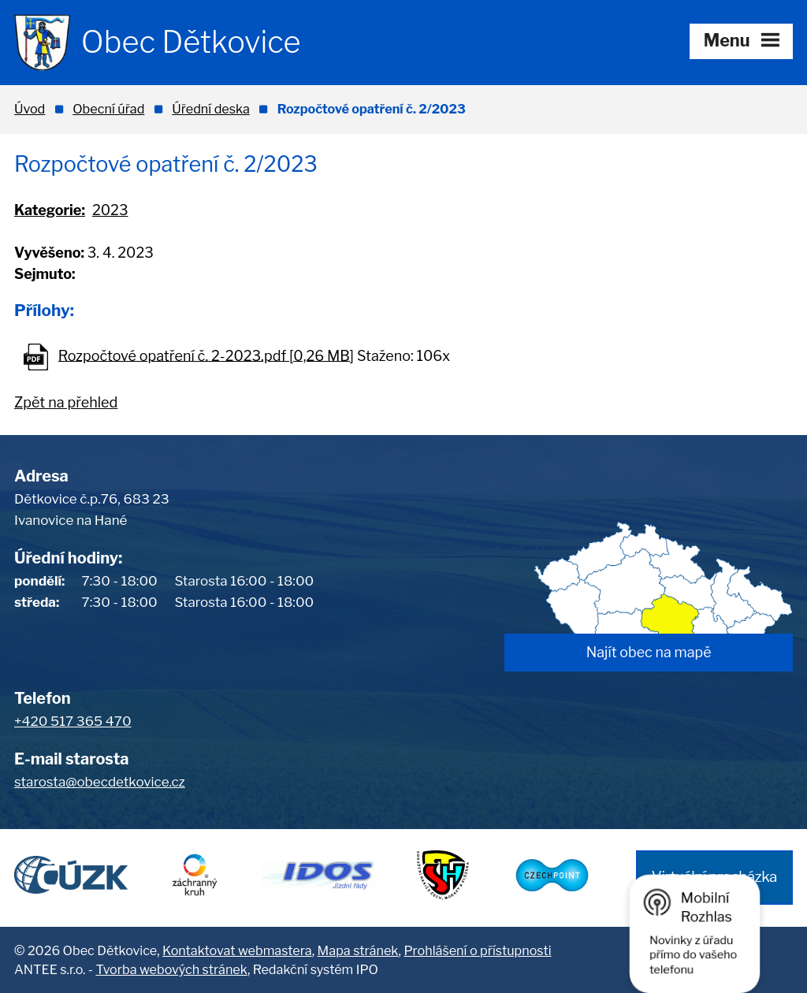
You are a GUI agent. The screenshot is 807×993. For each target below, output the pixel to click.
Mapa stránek (358, 950)
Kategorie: (49, 210)
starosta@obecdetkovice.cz (99, 782)
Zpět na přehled (65, 402)
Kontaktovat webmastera (237, 950)
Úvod (29, 109)
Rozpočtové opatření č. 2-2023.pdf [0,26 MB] (206, 355)
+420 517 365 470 (73, 721)
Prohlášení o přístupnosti (477, 950)
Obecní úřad (108, 109)
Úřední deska (211, 109)
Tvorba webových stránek (171, 969)
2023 (110, 210)
